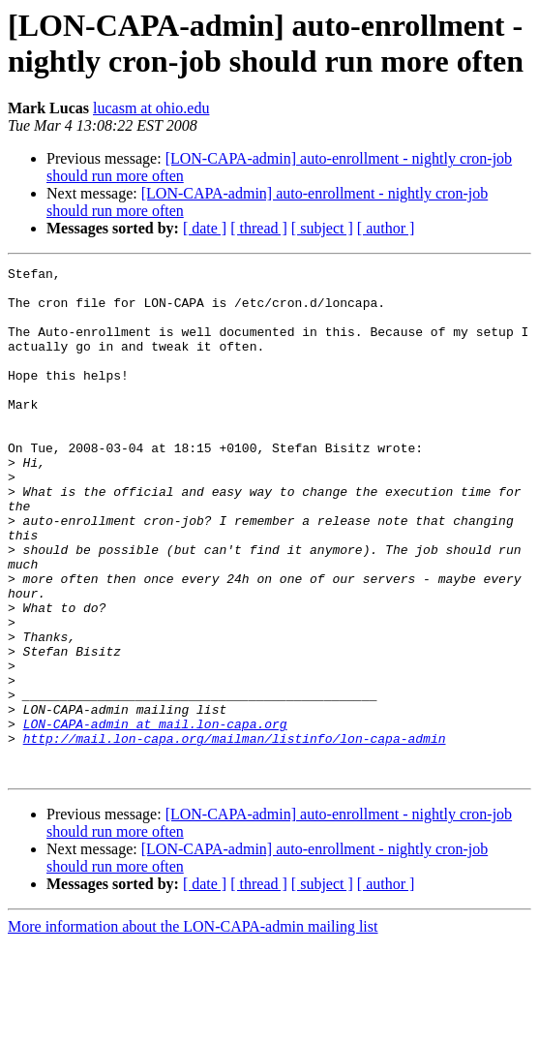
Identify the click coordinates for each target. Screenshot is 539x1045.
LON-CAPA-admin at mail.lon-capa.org (155, 816)
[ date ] (204, 228)
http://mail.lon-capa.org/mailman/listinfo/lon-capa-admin (234, 834)
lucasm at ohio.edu (151, 108)
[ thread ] (258, 228)
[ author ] (386, 228)
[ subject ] (322, 228)
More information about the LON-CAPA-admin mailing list (192, 1028)
